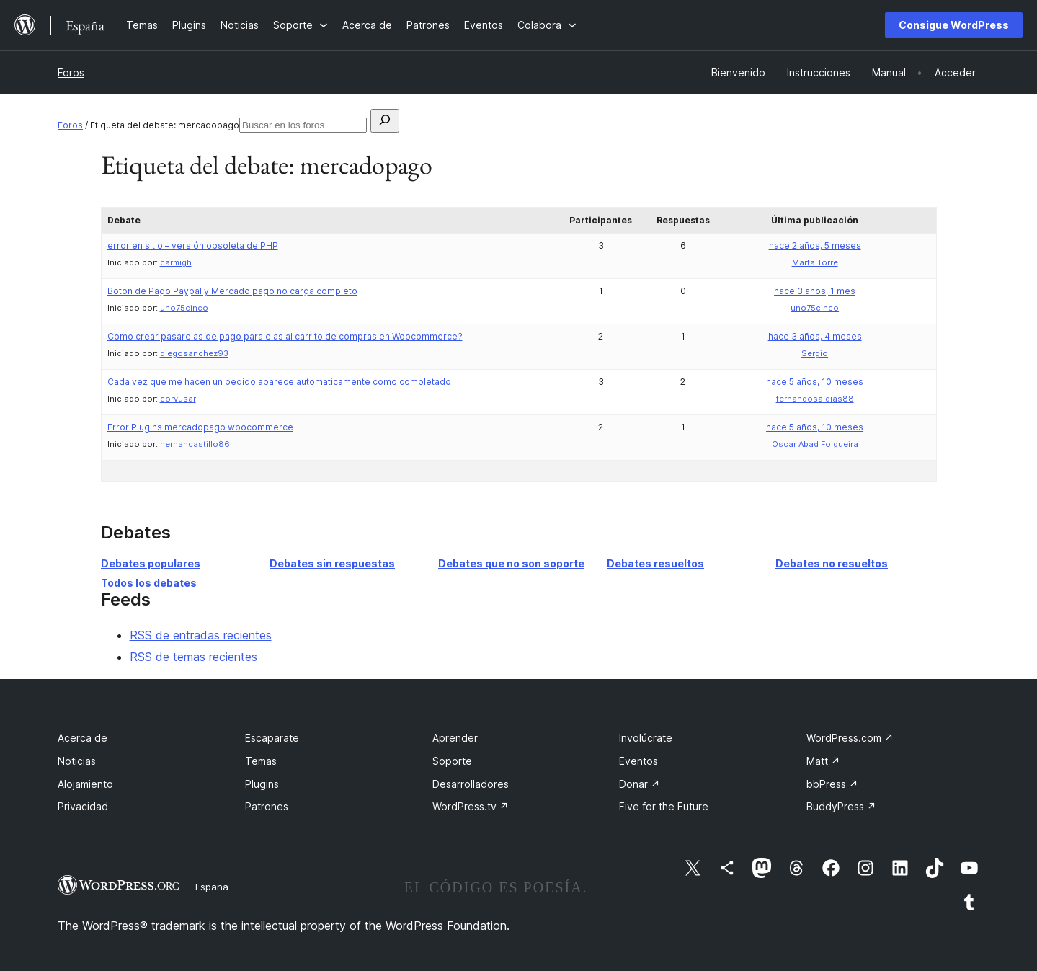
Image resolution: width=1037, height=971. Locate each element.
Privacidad (83, 806)
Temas (261, 761)
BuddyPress (841, 806)
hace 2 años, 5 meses (815, 245)
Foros (71, 72)
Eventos (638, 761)
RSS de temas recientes (193, 656)
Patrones (266, 806)
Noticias (77, 761)
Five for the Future (663, 806)
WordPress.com (850, 738)
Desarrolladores (470, 784)
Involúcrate (645, 738)
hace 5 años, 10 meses (814, 381)
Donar (639, 784)
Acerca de (82, 738)
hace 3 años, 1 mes (814, 290)
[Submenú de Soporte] (300, 25)
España (211, 886)
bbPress (832, 784)
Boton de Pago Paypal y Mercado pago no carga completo (232, 290)
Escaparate (272, 738)
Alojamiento (85, 784)
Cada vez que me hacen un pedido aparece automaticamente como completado (279, 381)
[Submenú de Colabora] (547, 25)
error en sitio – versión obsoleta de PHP (192, 245)
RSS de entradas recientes (201, 635)
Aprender (455, 738)
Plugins (262, 784)
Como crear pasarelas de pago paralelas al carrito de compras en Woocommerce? (285, 336)
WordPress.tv (470, 806)
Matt (823, 761)
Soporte (452, 761)
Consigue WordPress (954, 25)
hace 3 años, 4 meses (815, 336)
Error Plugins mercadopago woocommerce (200, 427)
